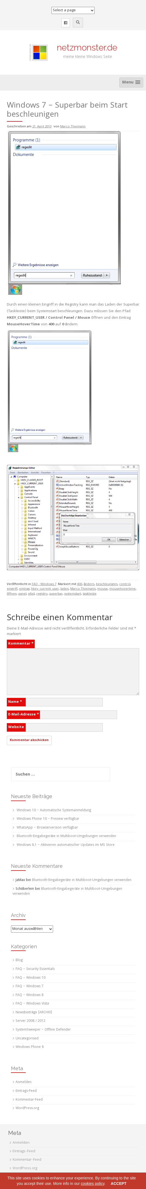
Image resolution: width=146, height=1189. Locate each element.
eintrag (24, 589)
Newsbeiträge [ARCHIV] (34, 1012)
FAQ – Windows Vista (32, 1004)
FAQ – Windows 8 (29, 995)
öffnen (12, 594)
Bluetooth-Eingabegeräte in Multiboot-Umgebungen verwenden (66, 836)
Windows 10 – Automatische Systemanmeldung (54, 810)
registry (42, 594)
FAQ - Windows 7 (44, 584)
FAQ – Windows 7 (29, 986)
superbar (56, 594)
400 (79, 584)
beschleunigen (107, 584)
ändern (89, 584)
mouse (102, 589)
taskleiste (90, 594)
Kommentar (20, 644)
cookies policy (92, 1183)
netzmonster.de (83, 47)
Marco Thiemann (73, 126)
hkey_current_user (45, 589)
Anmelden (23, 1082)
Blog (19, 960)
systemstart (72, 594)
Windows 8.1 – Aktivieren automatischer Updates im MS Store (66, 845)
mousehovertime (122, 589)
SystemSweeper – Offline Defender (43, 1030)
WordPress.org (27, 1108)
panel (22, 594)
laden (64, 589)
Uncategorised (27, 1039)
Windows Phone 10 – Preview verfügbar (48, 819)
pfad (31, 594)
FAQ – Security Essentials (35, 969)
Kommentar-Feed (29, 1100)
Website (16, 727)
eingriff (12, 589)
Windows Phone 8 (30, 1047)
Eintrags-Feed (26, 1091)
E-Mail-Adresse (23, 715)
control (124, 584)
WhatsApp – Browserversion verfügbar (47, 828)
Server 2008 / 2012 (30, 1021)
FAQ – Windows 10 (30, 978)
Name (15, 702)
